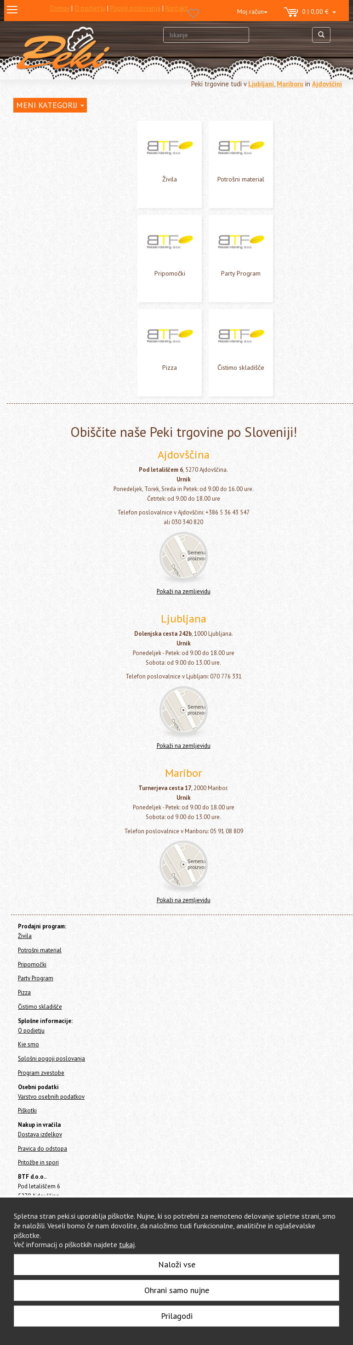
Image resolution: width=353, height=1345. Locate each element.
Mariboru (290, 83)
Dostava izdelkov (40, 1134)
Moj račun (252, 11)
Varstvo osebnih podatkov (51, 1097)
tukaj (127, 1244)
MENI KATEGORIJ (50, 105)
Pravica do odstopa (42, 1149)
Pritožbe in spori (38, 1162)
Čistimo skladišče (240, 367)
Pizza (169, 367)
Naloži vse (176, 1264)
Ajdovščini (327, 83)
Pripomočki (169, 273)
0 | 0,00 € (310, 12)
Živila (169, 179)
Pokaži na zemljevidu (184, 591)
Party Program (241, 273)
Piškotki (27, 1110)
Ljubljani (261, 83)
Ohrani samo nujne (176, 1290)
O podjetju (31, 1030)
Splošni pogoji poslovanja (51, 1058)
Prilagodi (177, 1316)
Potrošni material (240, 179)
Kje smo (28, 1044)
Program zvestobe (41, 1073)
